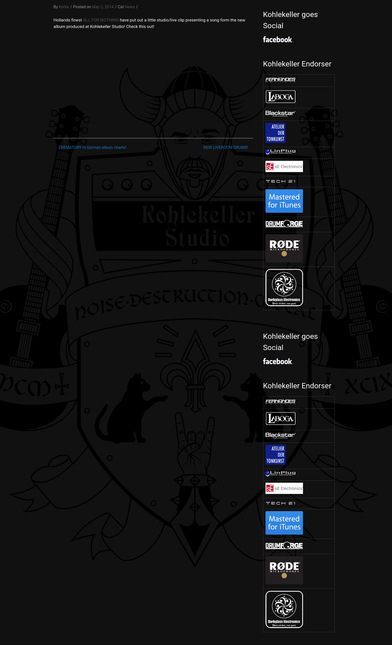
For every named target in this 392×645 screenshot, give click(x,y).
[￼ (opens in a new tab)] (281, 81)
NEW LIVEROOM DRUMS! (225, 147)
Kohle (64, 6)
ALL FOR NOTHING (101, 19)
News (130, 6)
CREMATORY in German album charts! (92, 147)
